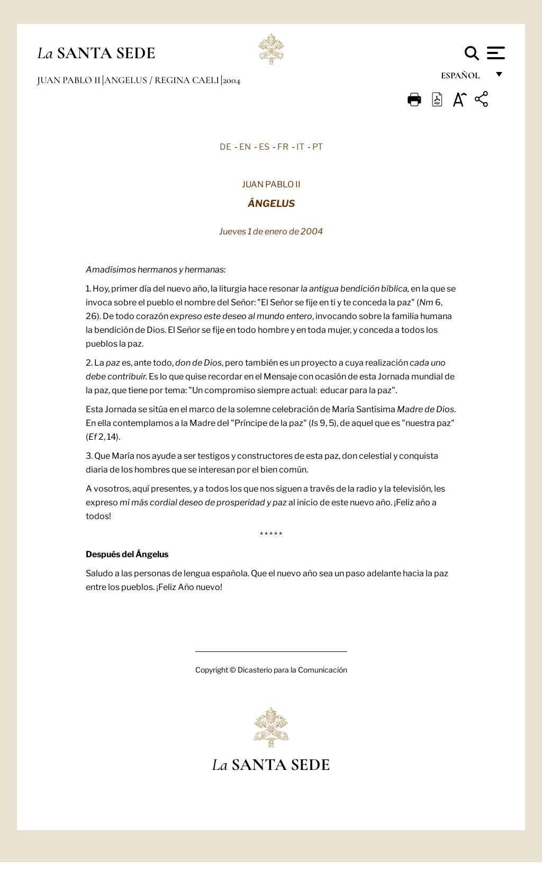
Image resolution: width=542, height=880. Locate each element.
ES (264, 146)
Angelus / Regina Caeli (162, 80)
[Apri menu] (494, 53)
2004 (231, 80)
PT (317, 146)
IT (300, 146)
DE (225, 146)
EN (245, 146)
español (464, 78)
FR (282, 146)
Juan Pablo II (70, 80)
